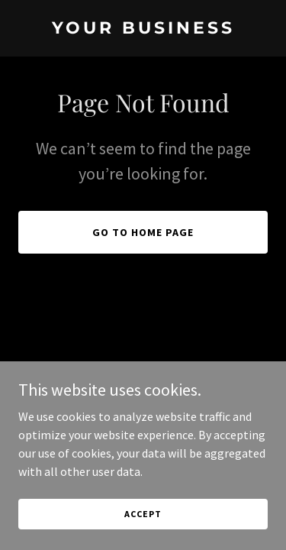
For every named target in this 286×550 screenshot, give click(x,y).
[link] (143, 29)
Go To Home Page (143, 232)
